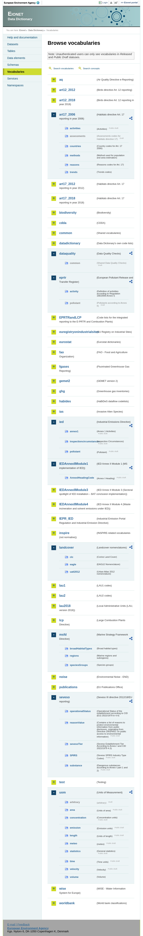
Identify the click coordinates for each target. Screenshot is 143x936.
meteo (73, 843)
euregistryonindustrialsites (77, 332)
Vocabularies (15, 71)
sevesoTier (76, 743)
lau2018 (65, 606)
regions (74, 655)
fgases (64, 366)
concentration (78, 817)
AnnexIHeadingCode (82, 477)
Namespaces (15, 85)
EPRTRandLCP (70, 317)
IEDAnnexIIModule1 (73, 463)
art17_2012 (67, 184)
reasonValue (77, 722)
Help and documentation (22, 37)
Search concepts (91, 68)
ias (61, 411)
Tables (11, 51)
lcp (61, 620)
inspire (64, 533)
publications (68, 687)
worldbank (67, 903)
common (65, 233)
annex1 (74, 431)
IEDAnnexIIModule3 (73, 490)
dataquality (67, 253)
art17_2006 (67, 114)
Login (105, 2)
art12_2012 (67, 90)
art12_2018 (67, 100)
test (62, 782)
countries (75, 146)
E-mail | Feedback (18, 924)
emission (75, 827)
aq (61, 79)
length (73, 835)
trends (73, 172)
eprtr (62, 277)
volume (74, 877)
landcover (66, 547)
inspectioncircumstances (83, 441)
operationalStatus (80, 711)
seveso (64, 697)
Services (12, 78)
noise (63, 676)
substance (76, 765)
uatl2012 (75, 571)
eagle (73, 564)
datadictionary (69, 243)
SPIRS (73, 755)
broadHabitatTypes (81, 648)
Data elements (16, 58)
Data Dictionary (36, 30)
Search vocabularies (63, 68)
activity (74, 291)
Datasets (12, 44)
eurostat (65, 342)
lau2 (62, 595)
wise (62, 888)
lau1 (62, 585)
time (72, 861)
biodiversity (68, 212)
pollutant (75, 451)
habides (65, 401)
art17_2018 (67, 198)
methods (75, 155)
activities (75, 128)
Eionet (22, 30)
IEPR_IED (66, 518)
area (72, 809)
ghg (62, 391)
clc (71, 557)
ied (61, 421)
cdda (62, 223)
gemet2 (64, 381)
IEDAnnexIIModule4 (73, 504)
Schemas (13, 64)
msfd (62, 634)
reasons (74, 164)
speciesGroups (79, 665)
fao (61, 352)
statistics (75, 851)
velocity (74, 869)
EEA (23, 3)
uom (62, 792)
